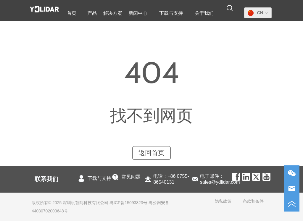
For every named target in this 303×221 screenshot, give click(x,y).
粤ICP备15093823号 (128, 202)
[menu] (141, 13)
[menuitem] (92, 13)
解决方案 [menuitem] (112, 13)
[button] (92, 13)
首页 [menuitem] (71, 13)
